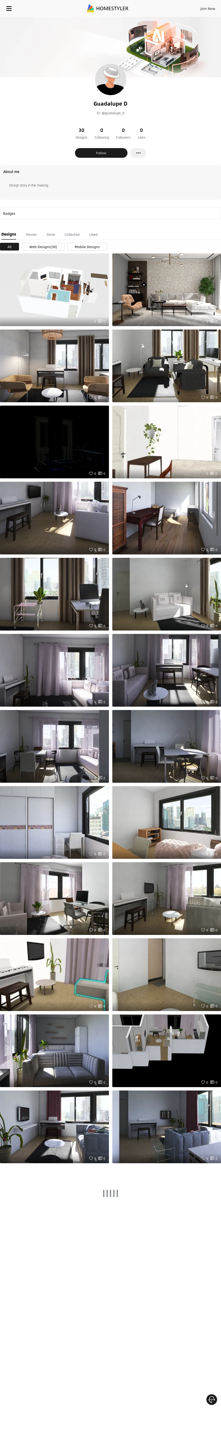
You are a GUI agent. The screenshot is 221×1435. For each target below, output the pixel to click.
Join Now (208, 8)
